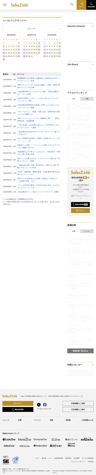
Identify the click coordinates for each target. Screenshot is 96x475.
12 (37, 46)
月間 (86, 99)
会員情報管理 (58, 458)
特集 (51, 420)
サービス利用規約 (88, 458)
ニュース (87, 231)
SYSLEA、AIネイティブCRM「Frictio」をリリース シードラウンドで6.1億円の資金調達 (82, 118)
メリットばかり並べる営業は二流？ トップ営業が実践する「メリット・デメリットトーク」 (82, 136)
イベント (37, 420)
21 (16, 53)
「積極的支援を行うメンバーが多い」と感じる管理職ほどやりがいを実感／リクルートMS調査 (82, 156)
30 (57, 56)
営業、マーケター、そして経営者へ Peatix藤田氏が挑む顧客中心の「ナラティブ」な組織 (80, 286)
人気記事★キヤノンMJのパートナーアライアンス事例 (38, 192)
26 (37, 53)
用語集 (68, 420)
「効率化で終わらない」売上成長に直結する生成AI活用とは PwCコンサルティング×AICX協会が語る (80, 342)
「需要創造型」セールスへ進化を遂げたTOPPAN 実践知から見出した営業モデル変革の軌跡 (80, 330)
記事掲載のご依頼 (78, 403)
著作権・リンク (47, 458)
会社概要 (77, 458)
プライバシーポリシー (78, 461)
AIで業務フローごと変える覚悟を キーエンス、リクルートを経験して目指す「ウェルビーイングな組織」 (80, 319)
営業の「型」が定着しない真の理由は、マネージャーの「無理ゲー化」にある (82, 127)
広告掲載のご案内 (78, 409)
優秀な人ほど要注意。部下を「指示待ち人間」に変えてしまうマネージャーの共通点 (80, 253)
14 (16, 50)
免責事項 (68, 458)
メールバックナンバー (44, 409)
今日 (73, 99)
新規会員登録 (80, 204)
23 (57, 53)
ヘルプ (37, 458)
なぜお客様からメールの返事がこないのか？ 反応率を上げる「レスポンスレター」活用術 (80, 307)
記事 (73, 231)
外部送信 (91, 461)
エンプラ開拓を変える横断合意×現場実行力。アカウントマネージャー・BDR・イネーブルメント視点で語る (80, 265)
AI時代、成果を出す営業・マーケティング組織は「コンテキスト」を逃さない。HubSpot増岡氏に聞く (80, 241)
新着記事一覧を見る (80, 351)
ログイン (80, 210)
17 (32, 50)
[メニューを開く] (5, 5)
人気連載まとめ (87, 420)
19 (11, 53)
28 (16, 56)
